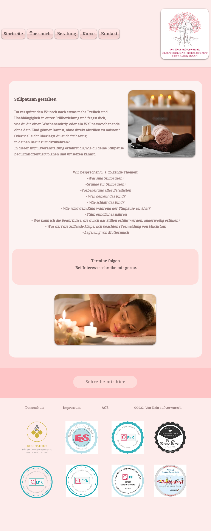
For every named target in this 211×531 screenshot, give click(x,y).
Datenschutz (34, 408)
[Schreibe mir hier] (105, 382)
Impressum (72, 408)
